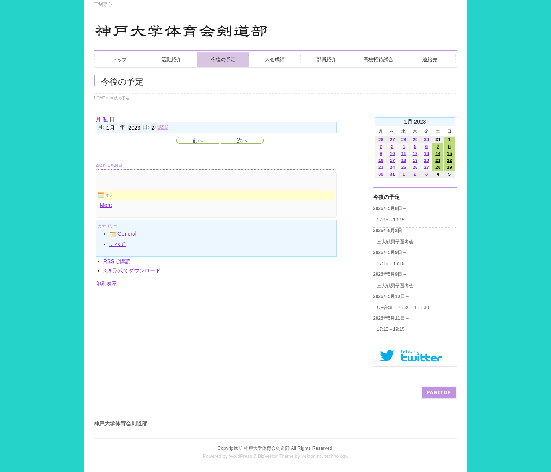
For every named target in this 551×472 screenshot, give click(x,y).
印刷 (106, 283)
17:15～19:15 (390, 220)
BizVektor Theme (276, 456)
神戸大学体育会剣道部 (267, 448)
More (106, 205)
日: (145, 127)
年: (123, 127)
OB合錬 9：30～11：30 (403, 307)
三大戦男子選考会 (395, 241)
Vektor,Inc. (312, 456)
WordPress (240, 456)
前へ (197, 140)
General (123, 234)
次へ (242, 140)
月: (101, 127)
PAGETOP (439, 392)
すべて (117, 244)
